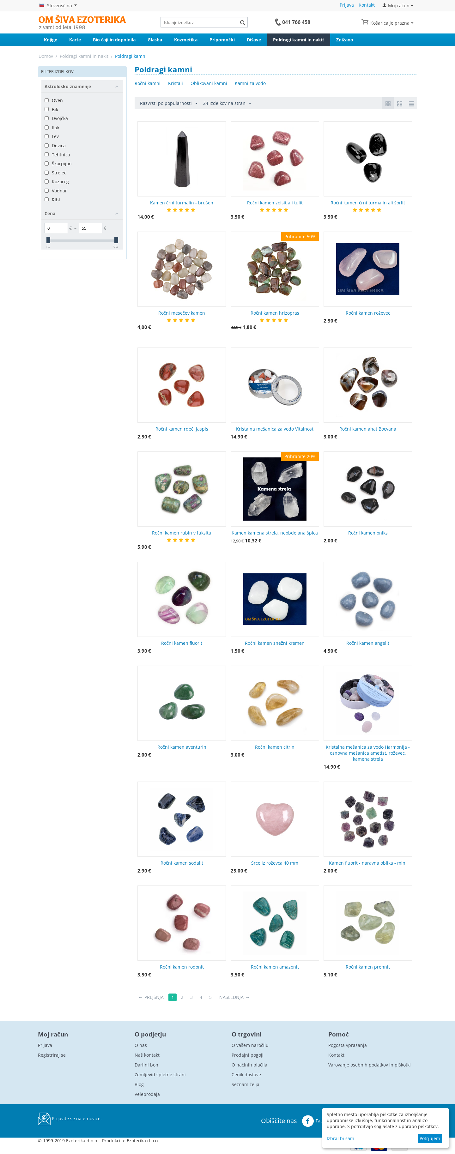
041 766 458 (296, 22)
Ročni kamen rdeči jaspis (181, 429)
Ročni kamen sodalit (182, 863)
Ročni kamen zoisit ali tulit (275, 203)
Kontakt (367, 5)
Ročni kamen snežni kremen (275, 643)
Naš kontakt (147, 1055)
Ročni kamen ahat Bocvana (367, 429)
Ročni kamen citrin (274, 747)
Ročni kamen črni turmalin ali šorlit (368, 203)
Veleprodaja (147, 1094)
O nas (141, 1045)
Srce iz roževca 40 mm (274, 863)
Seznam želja (245, 1084)
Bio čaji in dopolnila (114, 40)
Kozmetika (185, 40)
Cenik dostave (246, 1075)
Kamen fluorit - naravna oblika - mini (368, 863)
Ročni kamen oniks (368, 533)
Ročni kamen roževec (368, 313)
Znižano (344, 40)
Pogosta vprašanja (347, 1045)
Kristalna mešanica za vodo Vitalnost (274, 429)
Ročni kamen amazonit (275, 967)
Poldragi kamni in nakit (298, 40)
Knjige (50, 40)
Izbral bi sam (340, 1138)
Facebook (318, 1121)
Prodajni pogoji (248, 1055)
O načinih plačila (249, 1065)
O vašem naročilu (250, 1045)
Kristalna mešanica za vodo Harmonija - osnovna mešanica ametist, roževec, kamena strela (368, 753)
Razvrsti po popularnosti (168, 103)
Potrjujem (430, 1138)
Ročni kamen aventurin (181, 747)
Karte (75, 40)
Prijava (347, 5)
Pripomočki (222, 40)
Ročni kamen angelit (367, 643)
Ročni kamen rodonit (182, 967)
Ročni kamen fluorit (181, 643)
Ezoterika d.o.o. (143, 1141)
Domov (46, 56)
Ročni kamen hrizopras (275, 313)
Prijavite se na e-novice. (70, 1119)
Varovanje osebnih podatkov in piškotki (369, 1065)
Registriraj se (52, 1055)
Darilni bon (146, 1065)
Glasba (155, 40)
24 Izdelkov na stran (227, 103)
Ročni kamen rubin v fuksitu (181, 533)
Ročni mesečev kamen (181, 313)
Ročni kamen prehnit (368, 967)
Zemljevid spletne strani (160, 1075)
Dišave (254, 40)
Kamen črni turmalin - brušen (181, 203)
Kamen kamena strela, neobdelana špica (275, 533)
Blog (139, 1084)
